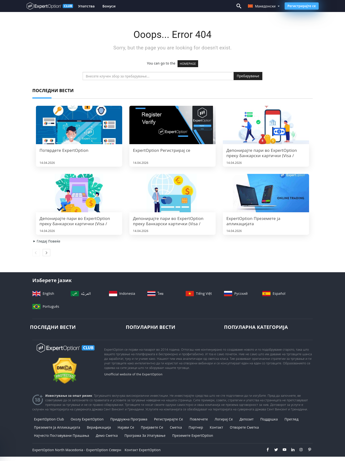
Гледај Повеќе (46, 241)
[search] (158, 76)
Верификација (99, 427)
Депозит (247, 419)
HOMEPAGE (188, 64)
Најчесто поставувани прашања (61, 435)
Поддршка (269, 419)
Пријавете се (152, 427)
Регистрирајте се (302, 6)
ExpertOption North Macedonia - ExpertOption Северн (76, 450)
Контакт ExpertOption (143, 450)
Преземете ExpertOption (192, 435)
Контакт (216, 427)
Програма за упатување (145, 435)
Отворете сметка (244, 427)
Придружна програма (128, 419)
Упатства (86, 6)
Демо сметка (107, 435)
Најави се (126, 427)
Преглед (291, 419)
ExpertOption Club (49, 419)
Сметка (176, 427)
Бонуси (108, 6)
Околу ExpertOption (87, 419)
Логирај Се (224, 419)
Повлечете (199, 419)
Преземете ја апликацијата (57, 427)
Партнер (196, 427)
